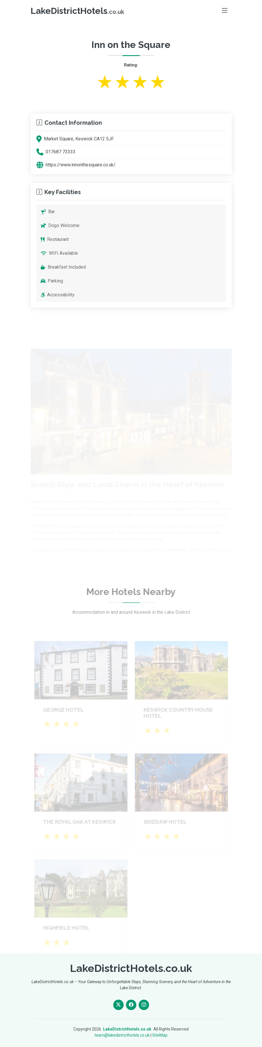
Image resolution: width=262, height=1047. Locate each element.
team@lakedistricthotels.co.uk (122, 1035)
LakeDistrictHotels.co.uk (127, 1029)
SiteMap (160, 1035)
